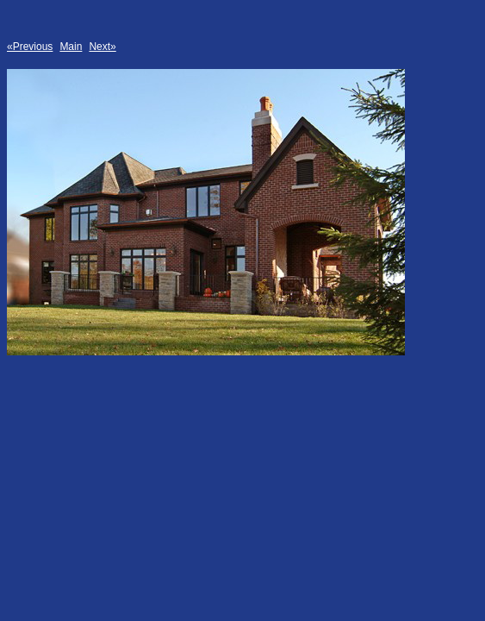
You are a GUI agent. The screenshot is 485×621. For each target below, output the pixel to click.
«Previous (30, 47)
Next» (102, 47)
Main (70, 47)
